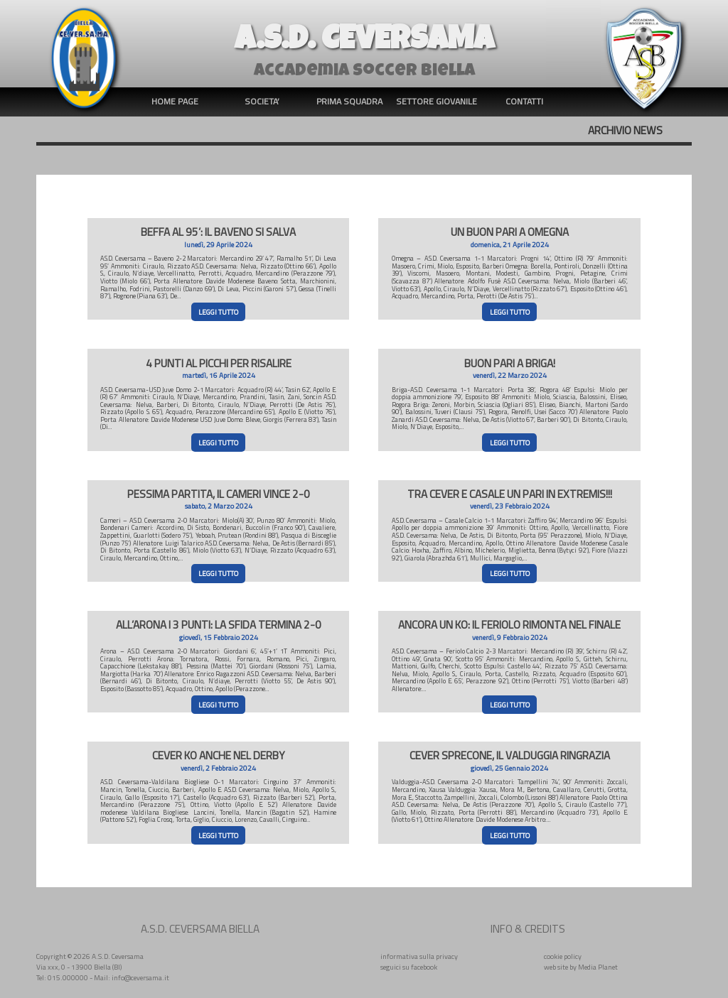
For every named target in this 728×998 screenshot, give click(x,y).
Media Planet (598, 966)
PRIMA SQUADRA (349, 101)
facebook (424, 966)
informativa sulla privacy (419, 956)
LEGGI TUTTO (218, 312)
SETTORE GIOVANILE (436, 101)
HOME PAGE (174, 101)
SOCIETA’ (262, 101)
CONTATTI (524, 101)
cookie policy (563, 956)
